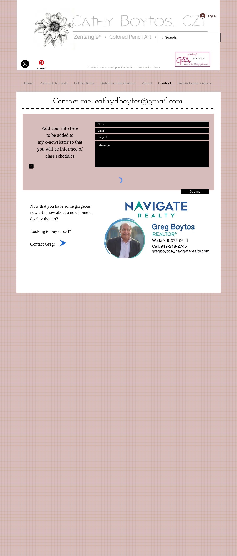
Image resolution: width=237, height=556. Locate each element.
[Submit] (195, 191)
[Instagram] (25, 64)
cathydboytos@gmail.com (138, 101)
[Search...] (188, 37)
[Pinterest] (41, 64)
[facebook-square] (31, 166)
